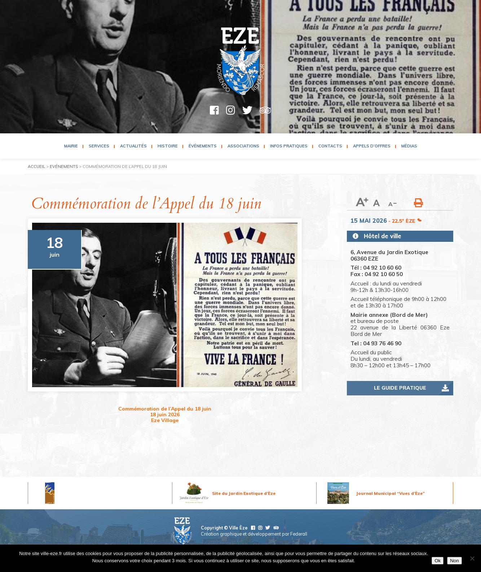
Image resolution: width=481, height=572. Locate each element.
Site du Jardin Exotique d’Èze (243, 493)
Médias (409, 145)
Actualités (133, 145)
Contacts (330, 145)
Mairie (71, 145)
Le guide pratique (400, 388)
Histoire (168, 145)
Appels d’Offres (371, 145)
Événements (203, 145)
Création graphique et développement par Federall (254, 534)
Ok (437, 560)
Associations (243, 145)
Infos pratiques (289, 145)
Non (454, 560)
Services (99, 145)
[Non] (472, 558)
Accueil (36, 166)
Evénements (64, 166)
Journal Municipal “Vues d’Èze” (390, 493)
